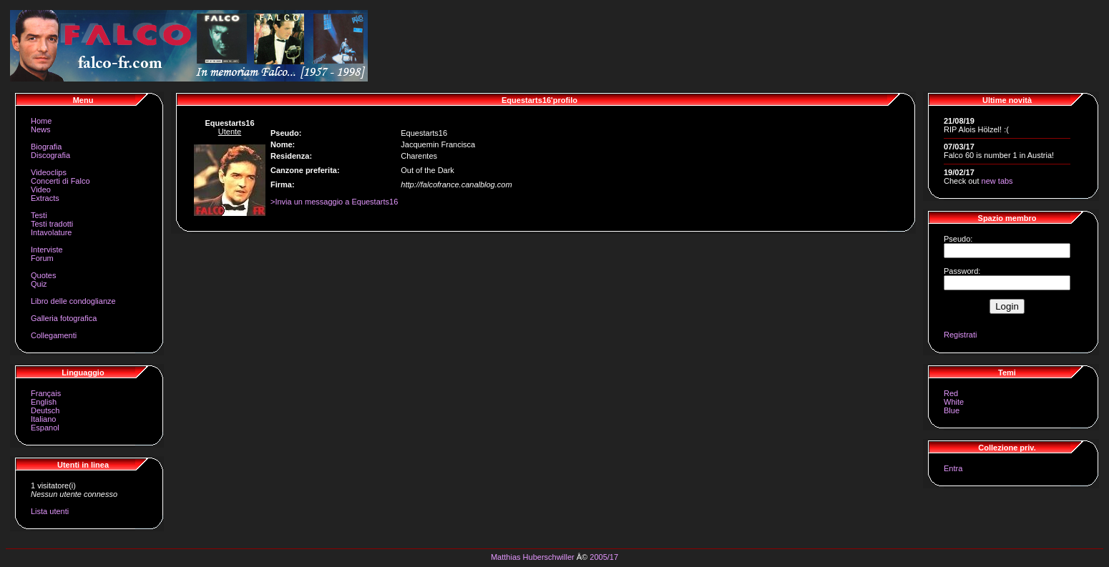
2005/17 (604, 557)
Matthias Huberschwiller (533, 557)
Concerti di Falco (60, 181)
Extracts (45, 198)
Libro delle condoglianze (73, 301)
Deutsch (45, 410)
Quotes (43, 275)
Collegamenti (54, 335)
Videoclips (49, 172)
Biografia (46, 146)
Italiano (43, 419)
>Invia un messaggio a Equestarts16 (334, 201)
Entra (953, 468)
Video (41, 189)
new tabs (997, 181)
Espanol (45, 427)
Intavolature (51, 232)
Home (41, 121)
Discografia (50, 155)
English (44, 402)
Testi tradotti (52, 224)
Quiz (39, 284)
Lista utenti (50, 511)
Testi (39, 215)
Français (46, 393)
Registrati (960, 334)
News (41, 129)
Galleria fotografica (64, 318)
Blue (951, 410)
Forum (42, 258)
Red (951, 393)
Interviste (47, 249)
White (954, 402)
